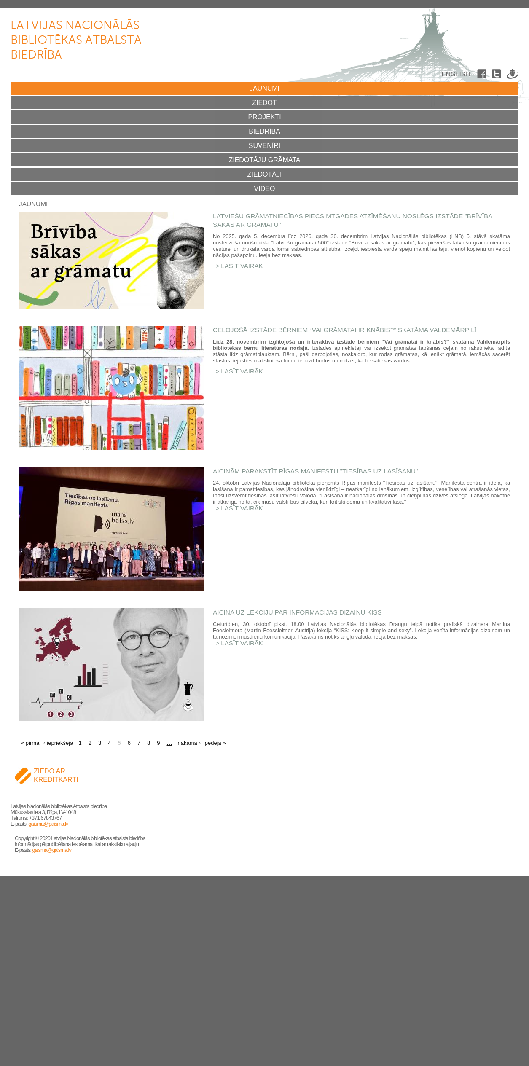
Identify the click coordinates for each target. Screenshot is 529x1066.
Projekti (264, 117)
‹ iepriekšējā (58, 743)
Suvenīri (265, 145)
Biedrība (264, 131)
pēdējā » (215, 743)
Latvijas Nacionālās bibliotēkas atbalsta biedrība (76, 40)
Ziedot (264, 102)
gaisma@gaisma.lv (48, 824)
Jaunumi (264, 88)
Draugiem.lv (512, 75)
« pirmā (30, 743)
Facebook (483, 75)
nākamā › (189, 743)
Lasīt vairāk (242, 265)
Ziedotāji (264, 174)
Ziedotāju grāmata (264, 160)
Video (264, 188)
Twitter (498, 75)
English (456, 74)
